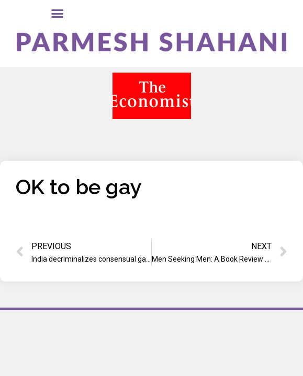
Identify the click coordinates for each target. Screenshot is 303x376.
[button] (57, 14)
